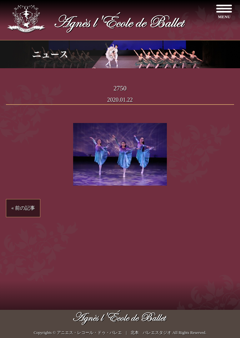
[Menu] (224, 11)
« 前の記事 (23, 208)
